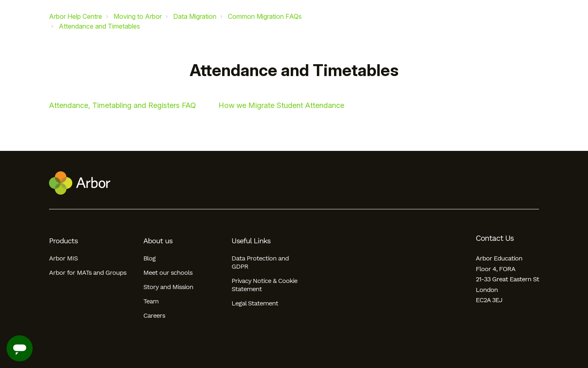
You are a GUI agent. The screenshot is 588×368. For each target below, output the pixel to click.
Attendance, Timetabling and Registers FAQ (122, 105)
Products (63, 241)
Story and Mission (168, 287)
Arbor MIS (63, 258)
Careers (154, 315)
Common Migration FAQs (265, 16)
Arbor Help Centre (75, 16)
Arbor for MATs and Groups (87, 272)
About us (157, 241)
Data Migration (194, 16)
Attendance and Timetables (99, 26)
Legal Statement (255, 303)
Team (150, 301)
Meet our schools (167, 272)
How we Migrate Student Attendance (281, 105)
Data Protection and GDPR (260, 262)
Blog (149, 258)
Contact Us (495, 238)
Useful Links (251, 241)
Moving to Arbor (138, 16)
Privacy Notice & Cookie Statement (264, 285)
